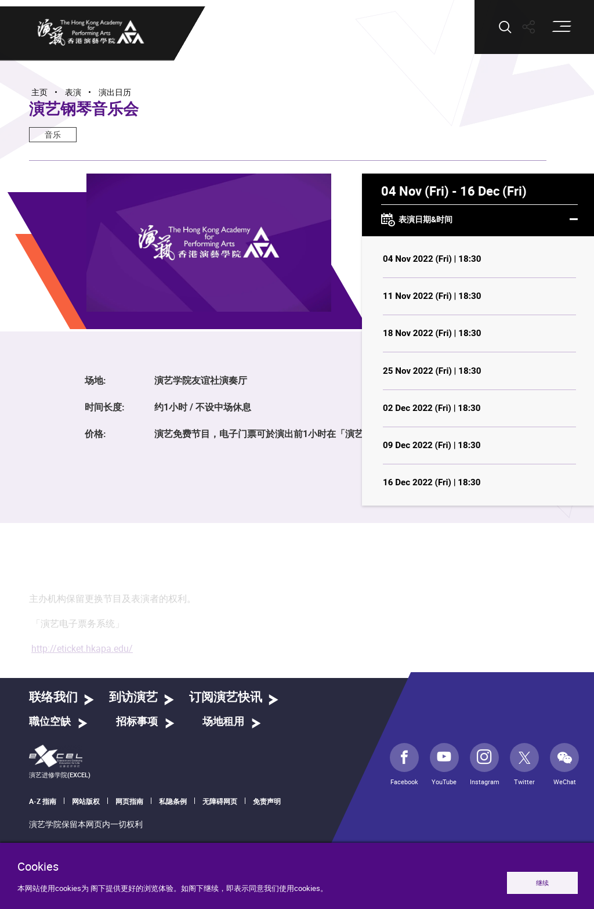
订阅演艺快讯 (225, 697)
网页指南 (129, 801)
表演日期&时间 (479, 220)
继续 (542, 882)
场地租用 (223, 722)
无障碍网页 (219, 801)
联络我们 (53, 697)
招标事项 (137, 722)
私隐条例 (173, 801)
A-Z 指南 (42, 801)
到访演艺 (133, 697)
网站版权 (86, 801)
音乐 (53, 134)
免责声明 (267, 801)
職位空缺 (50, 722)
